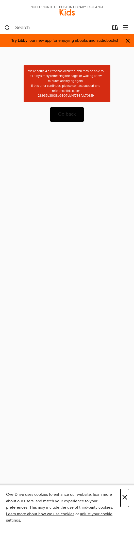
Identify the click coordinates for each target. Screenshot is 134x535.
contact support (83, 86)
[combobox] (57, 28)
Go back (67, 114)
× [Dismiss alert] (127, 41)
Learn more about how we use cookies (40, 514)
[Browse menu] (125, 27)
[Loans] (115, 29)
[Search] (7, 28)
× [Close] (125, 497)
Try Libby (19, 40)
